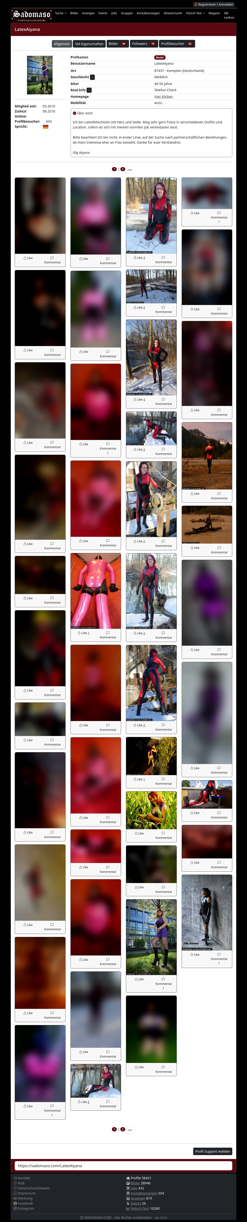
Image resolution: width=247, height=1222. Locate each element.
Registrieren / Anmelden (213, 4)
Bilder (74, 13)
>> (130, 170)
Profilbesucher (177, 43)
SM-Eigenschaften (89, 44)
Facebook (23, 1203)
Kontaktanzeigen (148, 13)
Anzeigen (88, 13)
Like (28, 258)
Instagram (24, 1208)
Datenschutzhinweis (32, 1188)
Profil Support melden (212, 1151)
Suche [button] (59, 13)
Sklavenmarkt (173, 13)
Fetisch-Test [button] (194, 13)
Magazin (214, 13)
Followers (144, 43)
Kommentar (52, 260)
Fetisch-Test (140, 1208)
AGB (19, 1183)
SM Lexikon (229, 15)
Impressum (25, 1193)
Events (102, 13)
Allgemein (62, 44)
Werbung (23, 1198)
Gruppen (127, 13)
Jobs (114, 13)
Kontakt (22, 1178)
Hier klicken (163, 96)
